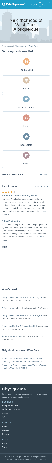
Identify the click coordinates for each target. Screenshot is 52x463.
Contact (5, 430)
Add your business (10, 405)
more (45, 211)
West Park (33, 46)
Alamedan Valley (17, 361)
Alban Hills (7, 365)
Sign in (45, 4)
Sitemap (5, 434)
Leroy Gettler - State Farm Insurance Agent (22, 297)
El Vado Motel (8, 308)
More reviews (42, 186)
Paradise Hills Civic (35, 361)
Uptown (5, 361)
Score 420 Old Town (11, 336)
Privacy (5, 443)
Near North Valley (29, 365)
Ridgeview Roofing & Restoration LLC (19, 326)
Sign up (34, 4)
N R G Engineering (11, 221)
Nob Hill (16, 365)
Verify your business (11, 409)
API (3, 417)
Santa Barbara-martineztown (15, 358)
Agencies (6, 413)
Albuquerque (20, 46)
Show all (45, 175)
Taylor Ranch (36, 358)
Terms (4, 447)
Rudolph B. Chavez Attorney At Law (19, 195)
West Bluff (15, 368)
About (4, 426)
